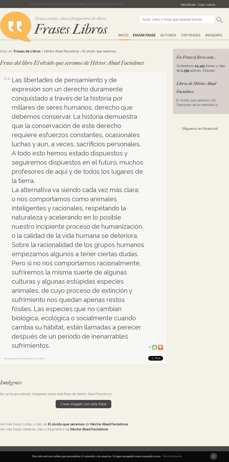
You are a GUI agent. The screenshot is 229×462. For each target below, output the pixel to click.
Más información (172, 456)
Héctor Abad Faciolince (61, 51)
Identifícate (188, 4)
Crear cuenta (206, 4)
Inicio (123, 35)
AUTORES (168, 35)
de (88, 424)
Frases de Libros (27, 51)
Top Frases (191, 35)
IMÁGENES (213, 35)
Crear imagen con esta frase (83, 404)
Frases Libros (70, 29)
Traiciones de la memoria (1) (197, 105)
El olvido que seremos (99, 51)
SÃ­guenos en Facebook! (200, 128)
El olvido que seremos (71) (196, 100)
